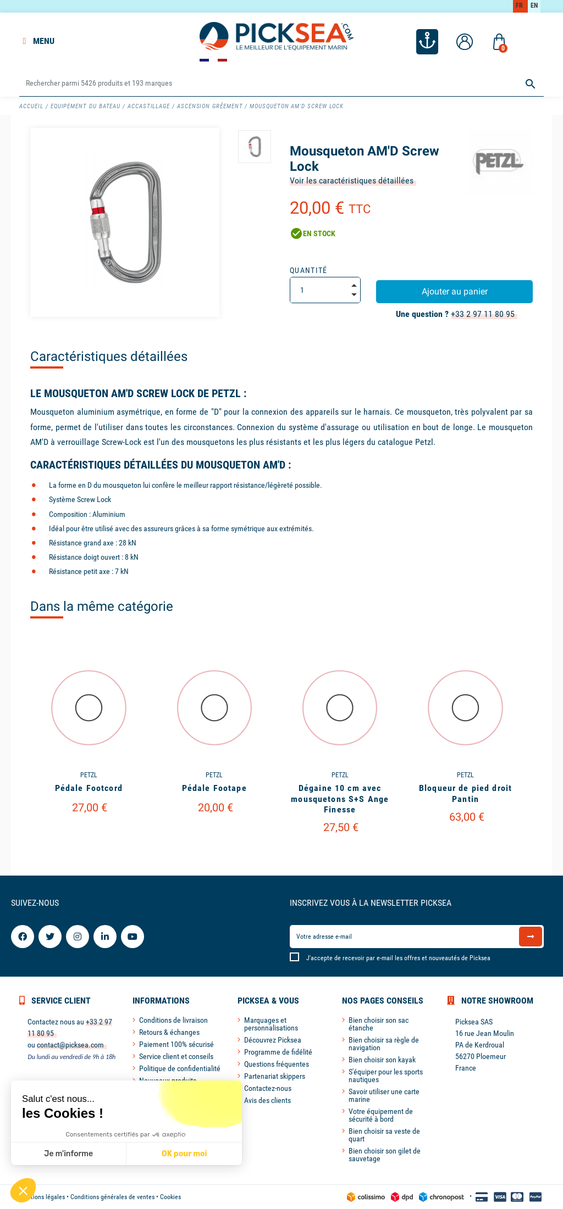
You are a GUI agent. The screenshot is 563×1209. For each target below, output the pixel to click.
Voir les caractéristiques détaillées (351, 180)
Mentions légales (42, 1197)
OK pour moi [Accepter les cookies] (184, 1153)
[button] (23, 1190)
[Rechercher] (281, 84)
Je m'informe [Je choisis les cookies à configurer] (68, 1153)
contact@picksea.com (70, 1044)
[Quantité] (325, 290)
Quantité (309, 270)
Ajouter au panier (455, 291)
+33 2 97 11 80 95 (483, 314)
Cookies (170, 1197)
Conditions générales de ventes (112, 1197)
